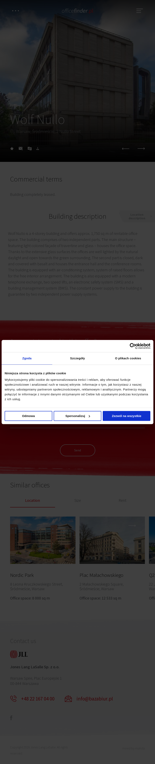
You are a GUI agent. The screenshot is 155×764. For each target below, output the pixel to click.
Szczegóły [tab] (77, 358)
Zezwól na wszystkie (126, 416)
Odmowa (28, 416)
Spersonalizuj (77, 416)
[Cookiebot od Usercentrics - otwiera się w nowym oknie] (132, 346)
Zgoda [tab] (27, 358)
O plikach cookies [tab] (128, 358)
